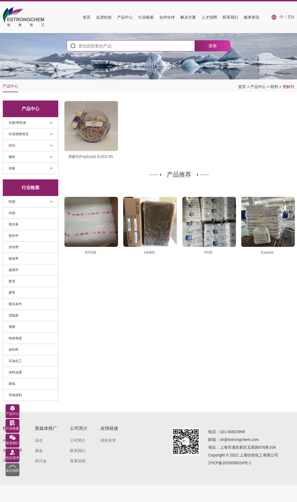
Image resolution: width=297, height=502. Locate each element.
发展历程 (77, 461)
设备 (12, 168)
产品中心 (125, 17)
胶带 (12, 293)
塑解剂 (288, 86)
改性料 (14, 350)
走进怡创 (104, 17)
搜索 (212, 45)
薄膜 (12, 327)
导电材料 (15, 395)
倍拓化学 (108, 440)
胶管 (12, 281)
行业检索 (146, 17)
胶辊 (12, 384)
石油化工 (15, 361)
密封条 (14, 224)
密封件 (14, 236)
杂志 (39, 440)
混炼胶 (14, 315)
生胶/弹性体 (17, 123)
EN (291, 17)
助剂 (274, 86)
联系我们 (230, 17)
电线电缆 (15, 338)
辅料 (12, 157)
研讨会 (41, 461)
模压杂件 (15, 304)
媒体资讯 (251, 17)
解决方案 (188, 17)
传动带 (14, 247)
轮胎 (12, 202)
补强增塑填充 (19, 134)
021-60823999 (232, 432)
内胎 (12, 213)
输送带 (14, 258)
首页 (86, 17)
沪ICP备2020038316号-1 (229, 463)
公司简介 (77, 440)
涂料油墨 (15, 372)
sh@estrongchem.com (239, 439)
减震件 (14, 270)
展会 (39, 450)
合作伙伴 (167, 17)
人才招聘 (209, 17)
